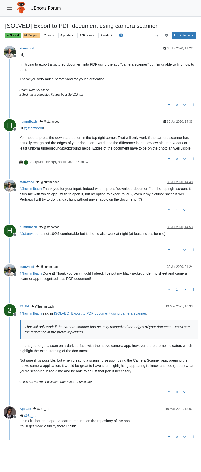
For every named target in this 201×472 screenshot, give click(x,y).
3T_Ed (24, 306)
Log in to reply (184, 35)
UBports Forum (46, 8)
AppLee (25, 409)
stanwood (27, 48)
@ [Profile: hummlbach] (31, 189)
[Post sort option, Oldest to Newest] (157, 35)
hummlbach (28, 121)
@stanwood (49, 121)
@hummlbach (47, 182)
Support (31, 35)
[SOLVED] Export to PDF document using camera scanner (100, 313)
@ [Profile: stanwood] (33, 128)
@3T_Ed (41, 409)
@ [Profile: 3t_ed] (30, 416)
